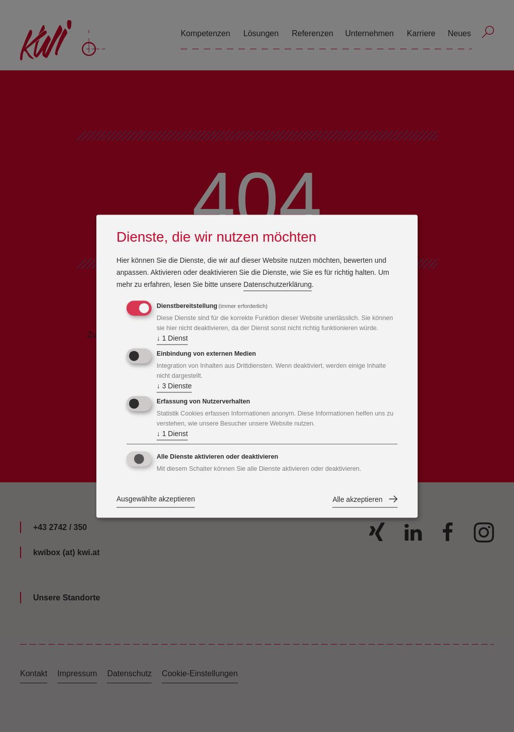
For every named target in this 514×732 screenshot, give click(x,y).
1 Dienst (172, 339)
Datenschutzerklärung (277, 285)
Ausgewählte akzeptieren (155, 499)
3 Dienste (174, 386)
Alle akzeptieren (357, 499)
